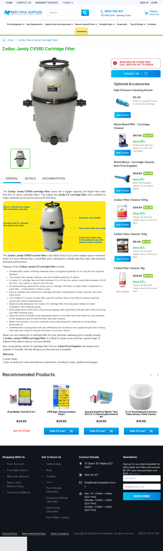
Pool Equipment (15, 24)
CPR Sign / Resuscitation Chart (61, 413)
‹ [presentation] (151, 375)
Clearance (81, 31)
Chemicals (122, 24)
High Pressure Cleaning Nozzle (133, 90)
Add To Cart (122, 115)
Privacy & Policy (9, 533)
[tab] (12, 179)
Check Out (154, 14)
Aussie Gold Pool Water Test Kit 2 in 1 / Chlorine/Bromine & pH (101, 414)
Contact (50, 476)
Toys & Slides (137, 24)
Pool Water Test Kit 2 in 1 (21, 412)
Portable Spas (107, 24)
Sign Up (144, 3)
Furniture (151, 24)
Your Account (15, 464)
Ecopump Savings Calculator (57, 499)
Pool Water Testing (57, 517)
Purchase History (17, 470)
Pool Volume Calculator (53, 489)
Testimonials (53, 464)
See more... (135, 473)
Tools (67, 3)
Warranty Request (47, 3)
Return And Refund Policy (15, 484)
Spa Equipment (34, 24)
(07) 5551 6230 (108, 15)
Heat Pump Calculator (53, 509)
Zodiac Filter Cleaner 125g (130, 234)
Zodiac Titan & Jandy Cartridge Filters (38, 40)
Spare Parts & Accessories (59, 24)
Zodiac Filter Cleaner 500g (131, 199)
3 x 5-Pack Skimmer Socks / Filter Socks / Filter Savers (141, 413)
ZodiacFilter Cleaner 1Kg (129, 268)
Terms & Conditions (18, 492)
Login (154, 3)
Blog (48, 470)
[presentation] (12, 178)
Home (9, 3)
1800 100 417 (112, 11)
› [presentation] (158, 375)
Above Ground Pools (86, 24)
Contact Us (24, 3)
